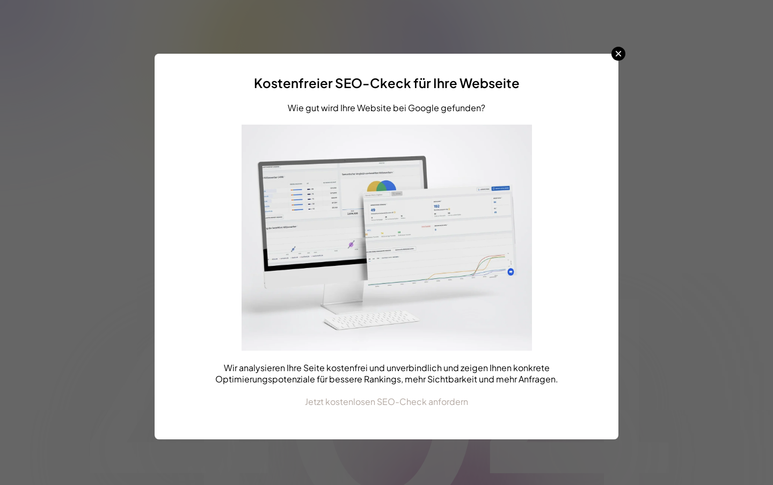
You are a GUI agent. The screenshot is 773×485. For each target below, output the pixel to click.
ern (461, 401)
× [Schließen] (618, 54)
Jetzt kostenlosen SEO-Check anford (380, 401)
